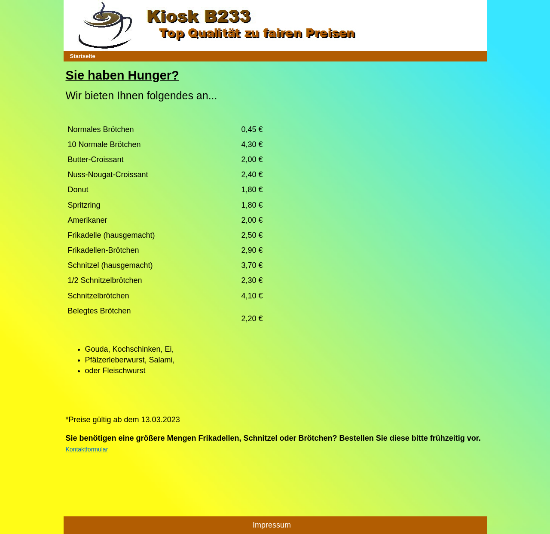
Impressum (272, 525)
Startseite (82, 56)
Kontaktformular (87, 449)
